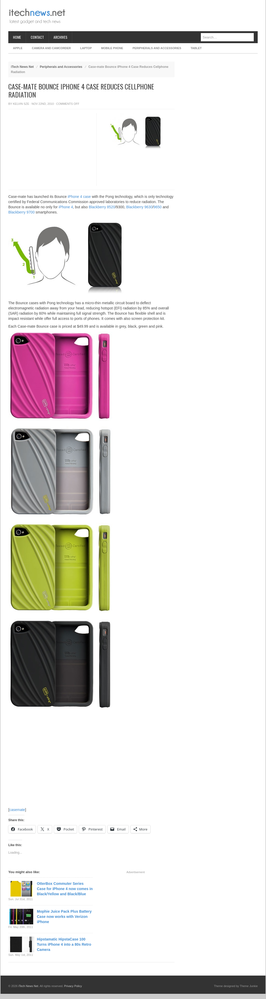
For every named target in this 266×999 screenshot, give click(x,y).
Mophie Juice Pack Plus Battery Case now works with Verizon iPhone (64, 916)
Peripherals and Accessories (156, 48)
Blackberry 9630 (139, 207)
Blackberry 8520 (102, 207)
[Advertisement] (163, 15)
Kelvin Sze (21, 103)
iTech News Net (22, 67)
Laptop (86, 48)
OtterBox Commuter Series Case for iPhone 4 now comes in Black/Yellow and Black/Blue (65, 888)
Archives (60, 37)
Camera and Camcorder (51, 48)
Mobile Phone (112, 48)
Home (17, 37)
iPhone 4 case (79, 196)
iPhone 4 (66, 207)
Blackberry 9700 (21, 212)
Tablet (196, 48)
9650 (158, 207)
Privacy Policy (73, 986)
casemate (17, 810)
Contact (37, 37)
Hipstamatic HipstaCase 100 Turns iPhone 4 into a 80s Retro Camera (64, 944)
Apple (18, 48)
